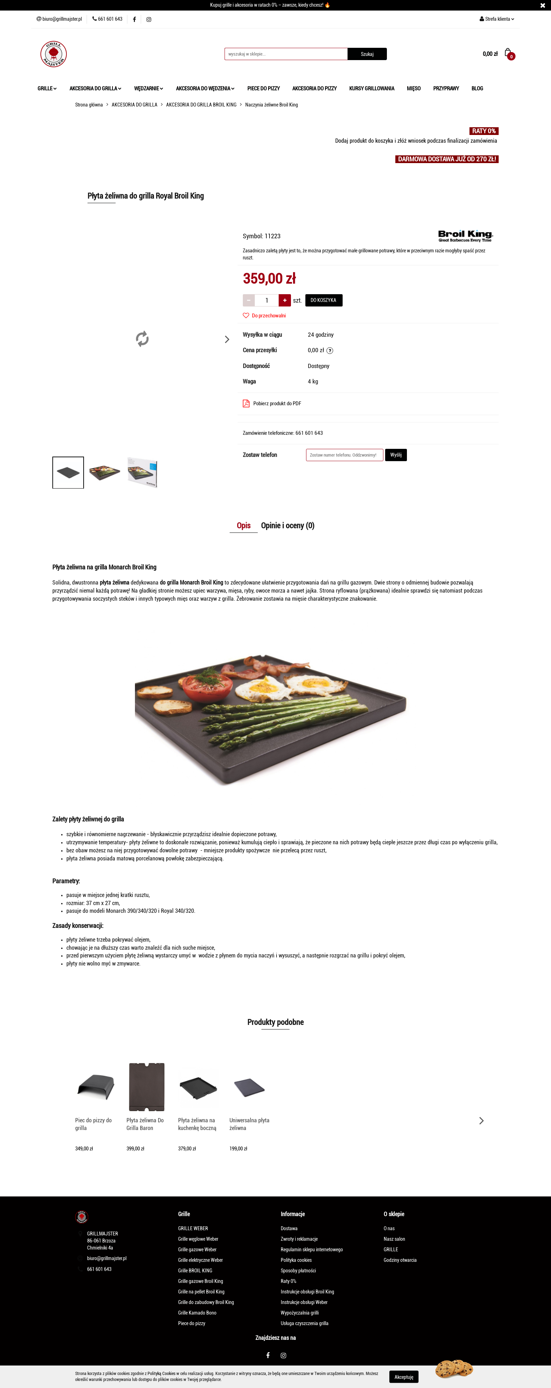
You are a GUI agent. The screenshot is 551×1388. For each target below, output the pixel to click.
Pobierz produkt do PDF (272, 403)
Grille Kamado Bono (197, 1313)
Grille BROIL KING (195, 1270)
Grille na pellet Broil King (201, 1292)
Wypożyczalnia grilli (300, 1313)
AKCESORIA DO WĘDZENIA (205, 88)
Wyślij (396, 455)
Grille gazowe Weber (197, 1249)
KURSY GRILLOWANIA (371, 88)
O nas (389, 1228)
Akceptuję (404, 1377)
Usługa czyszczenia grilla (305, 1323)
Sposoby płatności (298, 1270)
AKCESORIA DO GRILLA (96, 88)
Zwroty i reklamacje (299, 1239)
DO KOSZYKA (324, 300)
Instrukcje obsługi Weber (304, 1302)
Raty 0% (288, 1281)
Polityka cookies (296, 1260)
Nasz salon (394, 1239)
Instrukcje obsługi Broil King (307, 1292)
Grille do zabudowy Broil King (206, 1302)
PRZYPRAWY (446, 88)
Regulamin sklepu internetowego (312, 1249)
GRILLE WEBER (193, 1228)
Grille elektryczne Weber (200, 1260)
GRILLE (47, 88)
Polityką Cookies (161, 1373)
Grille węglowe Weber (198, 1239)
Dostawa (289, 1228)
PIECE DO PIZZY (263, 88)
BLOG (477, 88)
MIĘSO (414, 88)
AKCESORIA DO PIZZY (314, 88)
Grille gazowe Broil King (200, 1281)
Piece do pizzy (191, 1323)
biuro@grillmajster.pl (107, 1258)
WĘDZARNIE (148, 88)
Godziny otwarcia (400, 1260)
